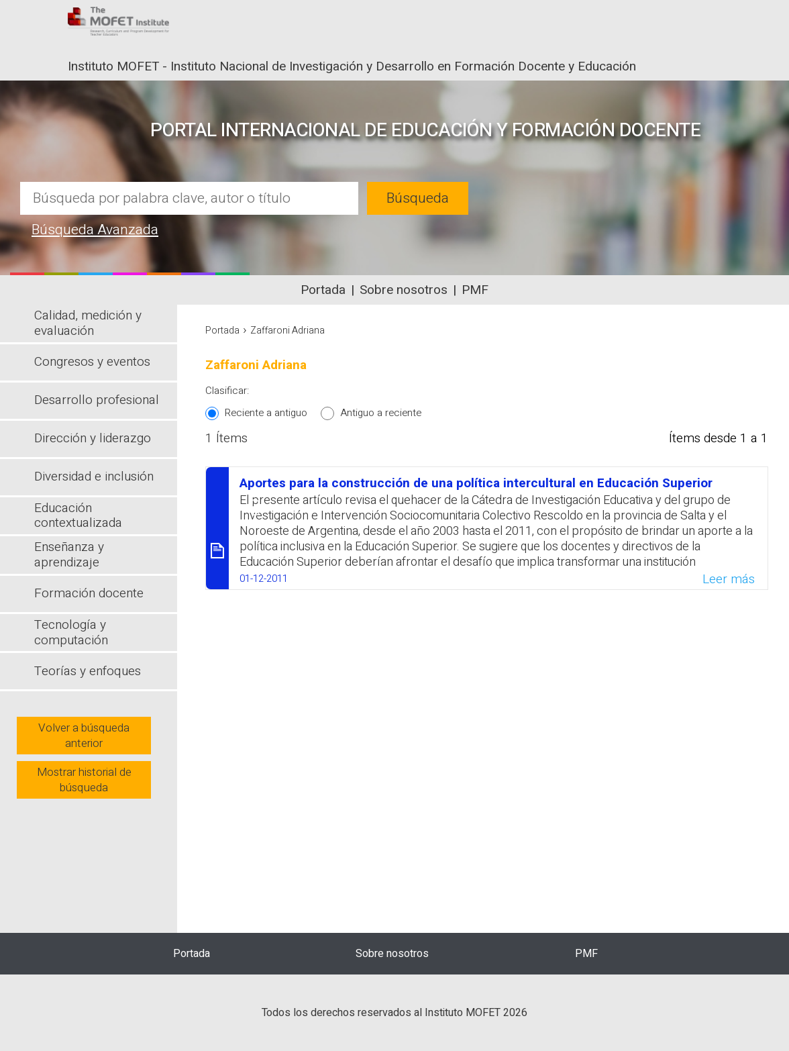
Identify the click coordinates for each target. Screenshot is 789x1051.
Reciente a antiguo (266, 412)
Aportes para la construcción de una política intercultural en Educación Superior (476, 483)
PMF (475, 290)
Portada (323, 290)
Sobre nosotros (404, 290)
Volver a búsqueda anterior (83, 735)
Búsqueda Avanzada (95, 230)
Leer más (728, 579)
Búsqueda (417, 198)
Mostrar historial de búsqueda (84, 780)
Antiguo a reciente (380, 412)
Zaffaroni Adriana (287, 330)
